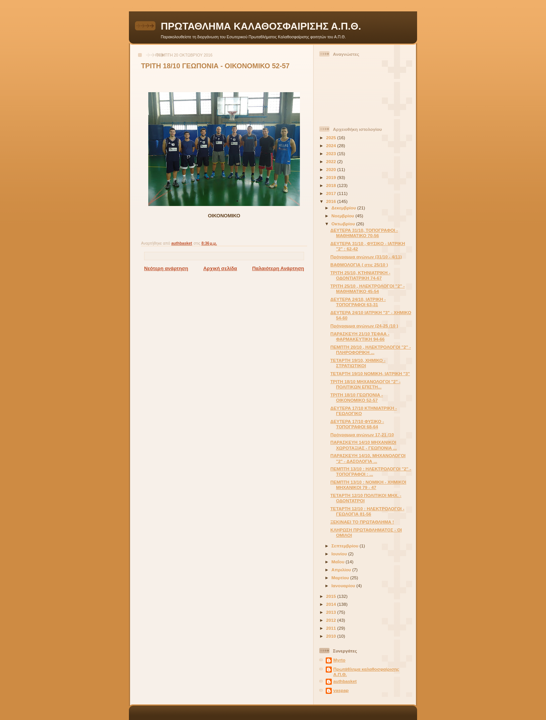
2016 (331, 201)
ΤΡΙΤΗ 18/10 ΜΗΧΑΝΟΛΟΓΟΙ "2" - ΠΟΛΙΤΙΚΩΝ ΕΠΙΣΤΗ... (365, 384)
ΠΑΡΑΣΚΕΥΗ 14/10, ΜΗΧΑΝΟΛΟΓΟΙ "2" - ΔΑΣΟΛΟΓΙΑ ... (367, 458)
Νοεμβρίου (343, 215)
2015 (331, 596)
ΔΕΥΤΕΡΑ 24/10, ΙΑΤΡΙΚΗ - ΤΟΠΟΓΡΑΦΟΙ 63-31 (358, 302)
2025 (331, 137)
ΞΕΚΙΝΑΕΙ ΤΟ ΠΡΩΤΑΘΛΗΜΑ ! (362, 521)
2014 (331, 604)
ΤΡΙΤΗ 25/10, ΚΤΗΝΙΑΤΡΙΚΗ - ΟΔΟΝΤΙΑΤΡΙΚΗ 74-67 (360, 275)
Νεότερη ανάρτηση (166, 268)
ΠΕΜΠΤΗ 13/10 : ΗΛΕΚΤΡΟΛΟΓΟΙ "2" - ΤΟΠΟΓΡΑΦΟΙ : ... (370, 471)
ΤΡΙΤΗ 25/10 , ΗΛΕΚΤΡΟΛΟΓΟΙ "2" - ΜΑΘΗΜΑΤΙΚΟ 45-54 (367, 288)
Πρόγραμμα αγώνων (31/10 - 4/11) (366, 256)
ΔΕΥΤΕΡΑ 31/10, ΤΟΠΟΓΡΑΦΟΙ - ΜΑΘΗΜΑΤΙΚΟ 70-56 (364, 233)
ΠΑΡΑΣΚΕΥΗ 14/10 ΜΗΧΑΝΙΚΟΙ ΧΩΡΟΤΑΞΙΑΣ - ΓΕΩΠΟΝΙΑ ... (363, 445)
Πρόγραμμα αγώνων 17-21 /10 (362, 434)
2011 (331, 628)
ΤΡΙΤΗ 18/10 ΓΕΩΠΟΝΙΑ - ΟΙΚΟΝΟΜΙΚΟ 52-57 (356, 397)
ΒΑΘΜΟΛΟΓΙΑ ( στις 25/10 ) (359, 264)
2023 (331, 153)
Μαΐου (338, 561)
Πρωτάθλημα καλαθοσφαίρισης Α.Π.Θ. (366, 672)
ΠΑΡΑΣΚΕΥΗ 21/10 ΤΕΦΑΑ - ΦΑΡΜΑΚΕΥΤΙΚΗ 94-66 (359, 336)
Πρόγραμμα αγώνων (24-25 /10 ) (364, 325)
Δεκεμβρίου (344, 207)
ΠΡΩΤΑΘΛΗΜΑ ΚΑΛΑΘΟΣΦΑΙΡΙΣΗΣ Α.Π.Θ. (261, 26)
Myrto (339, 659)
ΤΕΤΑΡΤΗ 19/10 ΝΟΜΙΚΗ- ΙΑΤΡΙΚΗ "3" (370, 373)
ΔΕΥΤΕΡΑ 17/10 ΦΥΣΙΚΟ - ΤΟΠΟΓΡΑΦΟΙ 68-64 (357, 424)
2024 (331, 145)
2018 (331, 185)
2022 (331, 161)
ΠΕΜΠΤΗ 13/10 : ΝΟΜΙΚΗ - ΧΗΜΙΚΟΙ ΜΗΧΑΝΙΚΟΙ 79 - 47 (368, 484)
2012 (331, 620)
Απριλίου (341, 569)
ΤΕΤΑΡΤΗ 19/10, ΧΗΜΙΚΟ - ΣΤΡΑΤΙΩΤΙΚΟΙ (357, 363)
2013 (331, 612)
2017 (331, 193)
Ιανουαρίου (343, 585)
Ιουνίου (339, 553)
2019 (331, 177)
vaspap (340, 690)
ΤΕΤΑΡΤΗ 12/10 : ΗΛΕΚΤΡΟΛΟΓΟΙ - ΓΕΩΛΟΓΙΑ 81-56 (367, 511)
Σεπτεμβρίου (345, 545)
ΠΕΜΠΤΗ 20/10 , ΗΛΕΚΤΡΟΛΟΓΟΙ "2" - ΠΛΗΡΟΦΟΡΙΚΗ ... (370, 349)
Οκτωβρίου (343, 223)
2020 (331, 169)
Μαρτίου (340, 577)
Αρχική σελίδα (220, 268)
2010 (331, 636)
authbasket (345, 681)
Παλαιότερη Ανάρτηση (278, 268)
